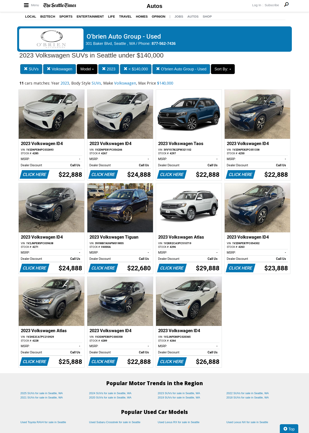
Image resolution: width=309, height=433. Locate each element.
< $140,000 (136, 69)
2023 (108, 69)
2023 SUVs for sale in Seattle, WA (179, 393)
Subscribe (272, 5)
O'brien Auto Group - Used (181, 69)
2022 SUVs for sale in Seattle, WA (247, 393)
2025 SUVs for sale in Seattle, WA (41, 393)
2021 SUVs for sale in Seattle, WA (41, 397)
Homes (142, 16)
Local (30, 16)
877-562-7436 (164, 43)
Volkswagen (59, 69)
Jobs (178, 16)
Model (87, 69)
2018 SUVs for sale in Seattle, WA (247, 397)
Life (111, 16)
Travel (125, 16)
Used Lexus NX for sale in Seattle (247, 422)
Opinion (158, 16)
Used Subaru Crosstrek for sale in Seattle (114, 422)
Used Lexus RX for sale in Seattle (178, 422)
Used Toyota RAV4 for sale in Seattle (43, 422)
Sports (66, 16)
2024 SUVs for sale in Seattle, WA (110, 393)
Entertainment (90, 16)
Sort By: (223, 69)
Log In (256, 5)
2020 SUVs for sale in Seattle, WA (110, 397)
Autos (154, 6)
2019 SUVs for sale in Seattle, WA (179, 397)
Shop (207, 16)
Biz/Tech (47, 16)
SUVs (31, 69)
